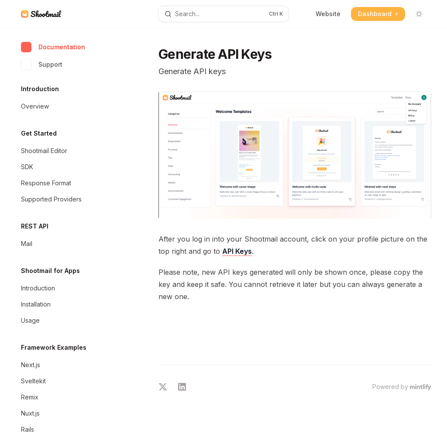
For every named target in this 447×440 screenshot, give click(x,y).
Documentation (53, 47)
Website (328, 13)
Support (41, 64)
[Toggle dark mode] (419, 14)
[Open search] (223, 14)
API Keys (237, 251)
